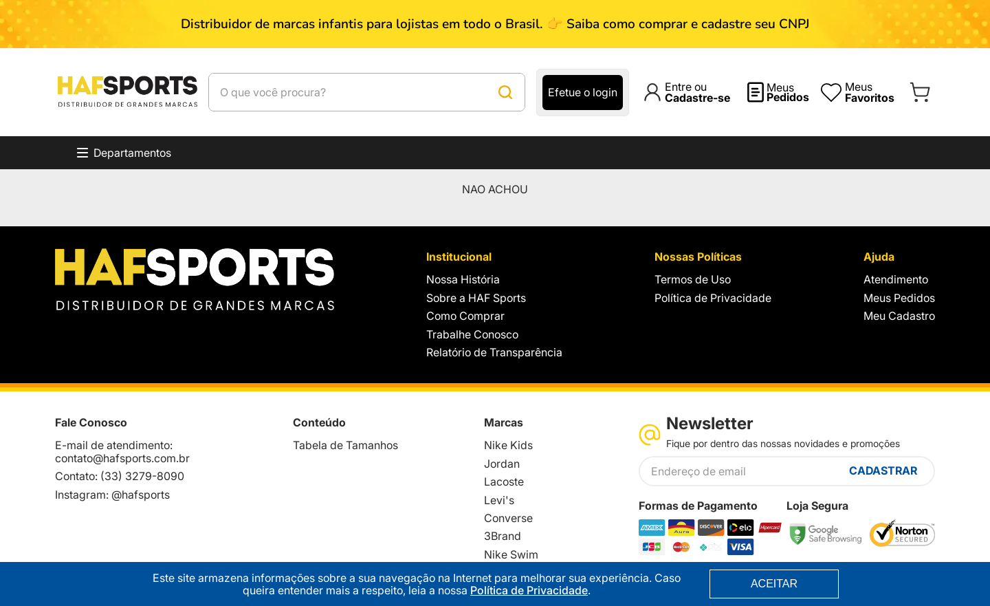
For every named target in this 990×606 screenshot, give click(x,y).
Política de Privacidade (529, 590)
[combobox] (401, 92)
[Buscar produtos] (574, 92)
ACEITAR (774, 583)
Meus (788, 92)
